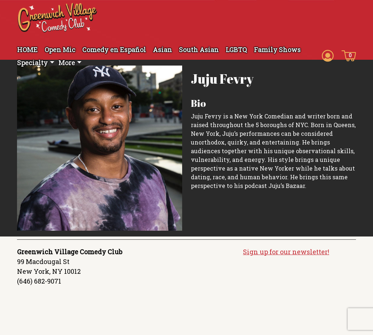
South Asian (199, 49)
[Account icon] (327, 55)
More (66, 62)
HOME (27, 49)
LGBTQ (236, 49)
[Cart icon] (348, 55)
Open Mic (60, 49)
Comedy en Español (114, 49)
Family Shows (277, 49)
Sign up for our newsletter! (286, 251)
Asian (162, 49)
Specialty (32, 62)
